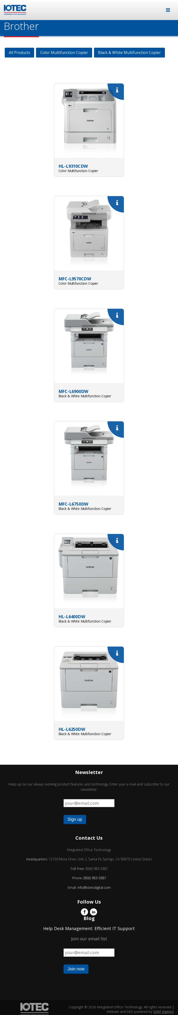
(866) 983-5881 (95, 878)
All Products (19, 52)
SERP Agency (163, 1011)
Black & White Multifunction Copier (129, 52)
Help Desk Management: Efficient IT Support (89, 928)
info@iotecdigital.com (94, 887)
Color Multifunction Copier (64, 52)
